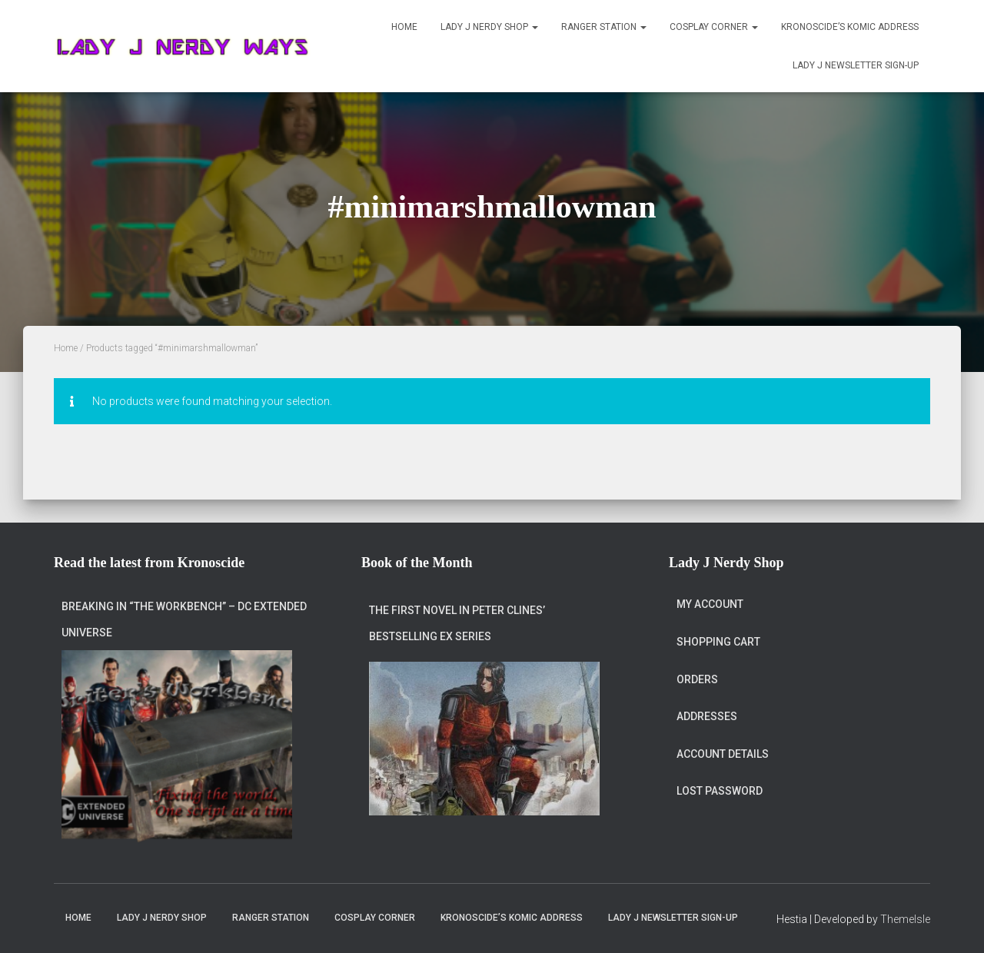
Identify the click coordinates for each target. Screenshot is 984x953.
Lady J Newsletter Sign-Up (856, 65)
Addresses (706, 716)
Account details (722, 754)
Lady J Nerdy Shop (489, 27)
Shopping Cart (718, 642)
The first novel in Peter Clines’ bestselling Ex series (457, 623)
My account (709, 604)
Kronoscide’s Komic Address (850, 27)
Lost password (719, 791)
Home (404, 27)
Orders (697, 679)
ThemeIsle (905, 919)
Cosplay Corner (714, 27)
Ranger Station (604, 27)
